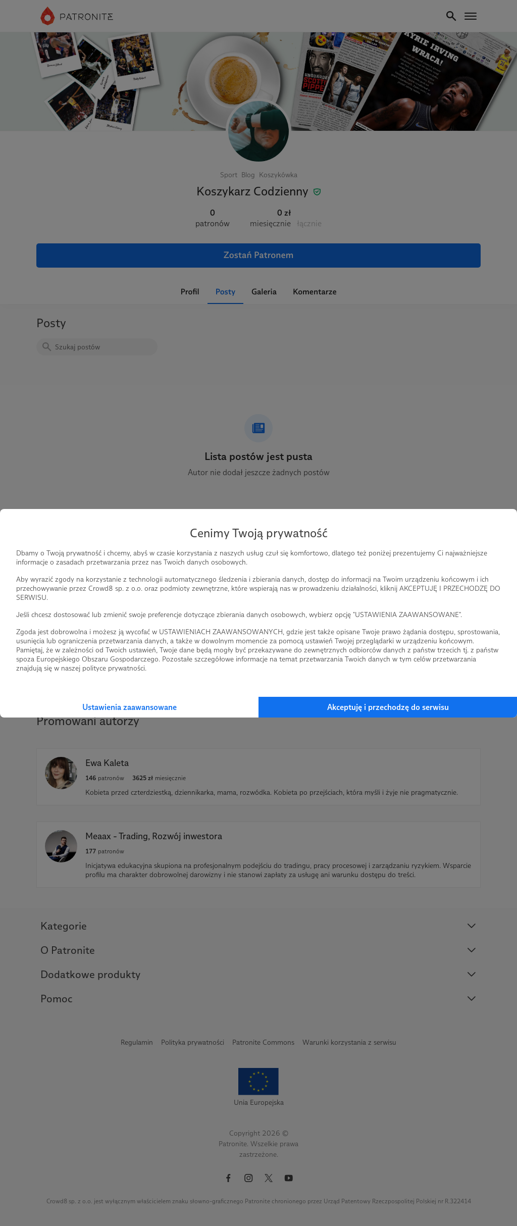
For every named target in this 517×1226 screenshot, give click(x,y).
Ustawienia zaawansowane (129, 707)
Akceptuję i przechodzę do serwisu (388, 707)
